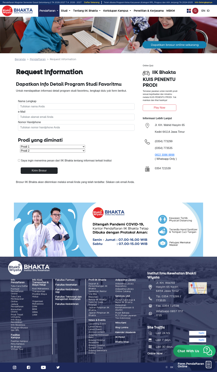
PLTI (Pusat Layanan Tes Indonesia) (125, 317)
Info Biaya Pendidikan (16, 321)
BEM (34, 309)
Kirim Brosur (39, 170)
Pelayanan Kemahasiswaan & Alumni (124, 307)
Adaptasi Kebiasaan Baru (98, 336)
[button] (194, 351)
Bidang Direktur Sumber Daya (96, 346)
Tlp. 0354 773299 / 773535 (168, 298)
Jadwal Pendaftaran (17, 305)
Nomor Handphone (29, 122)
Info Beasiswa (18, 325)
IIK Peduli (120, 337)
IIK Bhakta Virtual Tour (17, 348)
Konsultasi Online (16, 310)
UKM (34, 315)
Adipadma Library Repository (124, 285)
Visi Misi (92, 294)
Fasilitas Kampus (19, 341)
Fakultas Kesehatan (66, 285)
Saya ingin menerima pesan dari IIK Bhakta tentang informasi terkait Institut (66, 160)
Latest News (95, 327)
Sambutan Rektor (97, 291)
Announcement (96, 332)
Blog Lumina (121, 328)
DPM (34, 307)
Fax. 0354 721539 (167, 306)
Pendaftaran (38, 59)
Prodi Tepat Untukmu (17, 316)
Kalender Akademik (125, 332)
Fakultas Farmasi (64, 280)
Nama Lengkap (27, 101)
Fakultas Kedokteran (66, 304)
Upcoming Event (97, 324)
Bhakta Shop (122, 342)
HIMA (35, 312)
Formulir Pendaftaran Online (17, 291)
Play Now (159, 107)
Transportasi (38, 291)
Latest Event (95, 329)
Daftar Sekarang (91, 2)
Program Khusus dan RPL (19, 329)
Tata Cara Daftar (19, 286)
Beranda (20, 59)
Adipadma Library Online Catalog (124, 290)
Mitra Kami (120, 323)
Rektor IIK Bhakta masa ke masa (97, 301)
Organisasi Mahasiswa (37, 302)
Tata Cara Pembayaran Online (17, 299)
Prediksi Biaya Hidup (39, 295)
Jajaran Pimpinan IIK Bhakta (98, 309)
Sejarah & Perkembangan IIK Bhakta (97, 286)
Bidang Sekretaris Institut (97, 352)
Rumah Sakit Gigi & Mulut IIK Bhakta (125, 301)
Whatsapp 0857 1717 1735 (169, 313)
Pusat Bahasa (122, 313)
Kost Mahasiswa (40, 289)
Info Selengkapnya (203, 2)
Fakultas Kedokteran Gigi (66, 290)
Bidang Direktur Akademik (96, 341)
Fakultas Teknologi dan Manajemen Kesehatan (68, 298)
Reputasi (92, 297)
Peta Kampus (17, 344)
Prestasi (92, 305)
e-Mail (21, 111)
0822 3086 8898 (164, 154)
